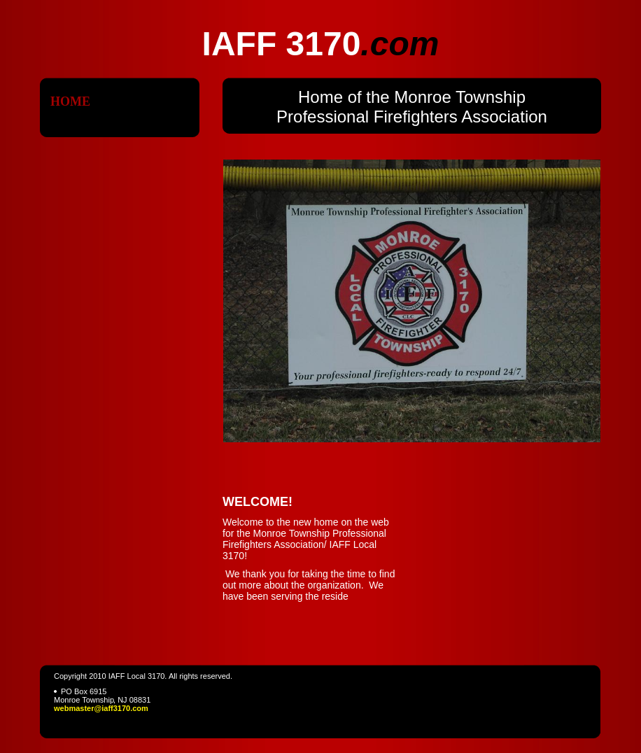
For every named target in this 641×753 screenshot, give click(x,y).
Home (70, 101)
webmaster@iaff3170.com (101, 708)
